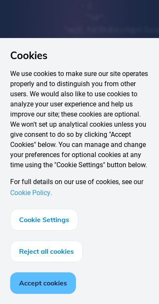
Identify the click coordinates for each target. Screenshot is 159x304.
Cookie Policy (30, 193)
